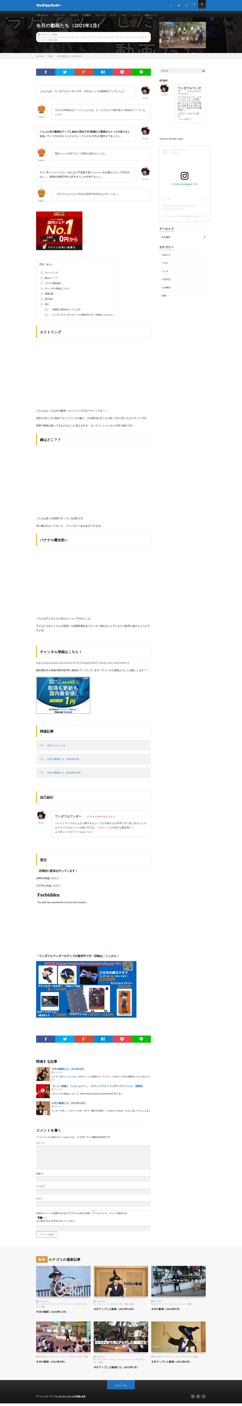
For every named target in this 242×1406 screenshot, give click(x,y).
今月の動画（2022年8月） (53, 1364)
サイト (39, 1201)
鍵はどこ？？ (49, 281)
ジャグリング (73, 40)
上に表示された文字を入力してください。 (56, 1224)
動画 (55, 37)
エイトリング (49, 275)
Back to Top (121, 1388)
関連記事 (46, 296)
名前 (39, 1176)
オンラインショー (58, 40)
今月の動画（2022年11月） (54, 1314)
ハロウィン (84, 40)
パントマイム (108, 40)
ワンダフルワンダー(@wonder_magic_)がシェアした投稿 (189, 219)
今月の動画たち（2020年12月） (64, 775)
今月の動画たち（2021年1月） (64, 761)
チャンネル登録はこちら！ (55, 291)
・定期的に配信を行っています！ (63, 312)
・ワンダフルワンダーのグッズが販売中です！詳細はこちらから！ (79, 317)
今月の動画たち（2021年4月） (69, 1071)
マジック (119, 40)
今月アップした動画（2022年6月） (173, 1364)
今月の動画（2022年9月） (168, 1311)
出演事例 (89, 15)
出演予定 (76, 15)
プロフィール (60, 15)
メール (40, 1189)
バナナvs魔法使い (51, 286)
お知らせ (166, 257)
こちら (53, 880)
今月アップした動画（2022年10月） (117, 1311)
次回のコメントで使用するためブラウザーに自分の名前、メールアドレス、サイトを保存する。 (82, 1216)
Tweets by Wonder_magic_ (172, 141)
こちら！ (89, 834)
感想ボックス (156, 15)
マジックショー (130, 40)
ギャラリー (103, 15)
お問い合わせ (42, 15)
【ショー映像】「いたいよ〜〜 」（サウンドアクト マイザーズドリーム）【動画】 (98, 1088)
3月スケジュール (56, 748)
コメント (40, 1145)
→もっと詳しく (185, 121)
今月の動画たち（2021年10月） (69, 1105)
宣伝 (44, 307)
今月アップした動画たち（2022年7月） (119, 1370)
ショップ (141, 15)
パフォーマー (96, 40)
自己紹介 (46, 302)
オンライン (45, 40)
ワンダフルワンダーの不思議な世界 (71, 1399)
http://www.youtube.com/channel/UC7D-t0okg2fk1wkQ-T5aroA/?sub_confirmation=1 (82, 665)
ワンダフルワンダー (115, 1306)
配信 (55, 43)
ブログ (128, 15)
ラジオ (117, 15)
